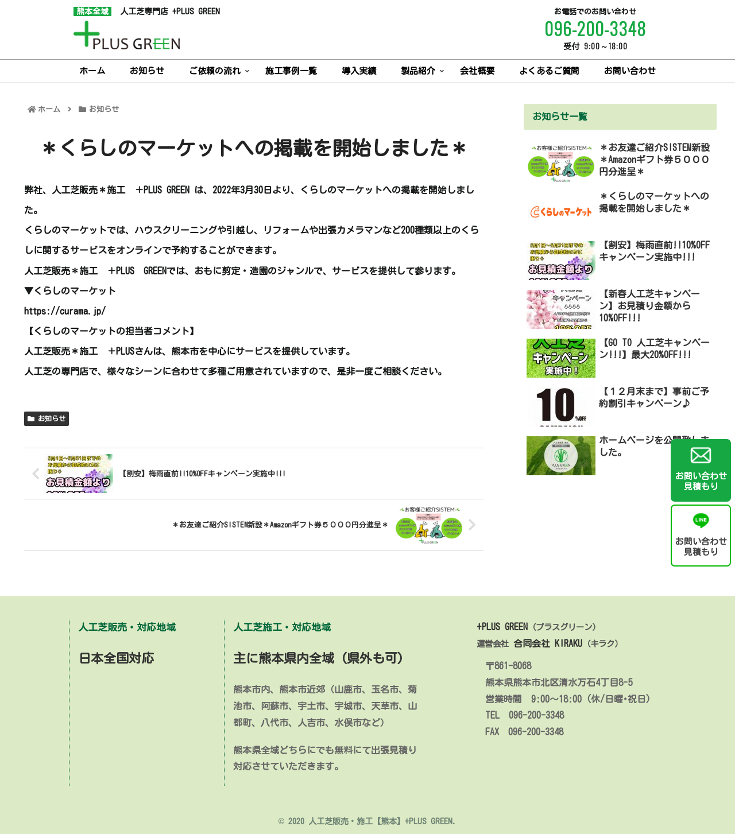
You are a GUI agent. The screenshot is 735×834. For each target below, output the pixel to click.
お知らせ (46, 418)
